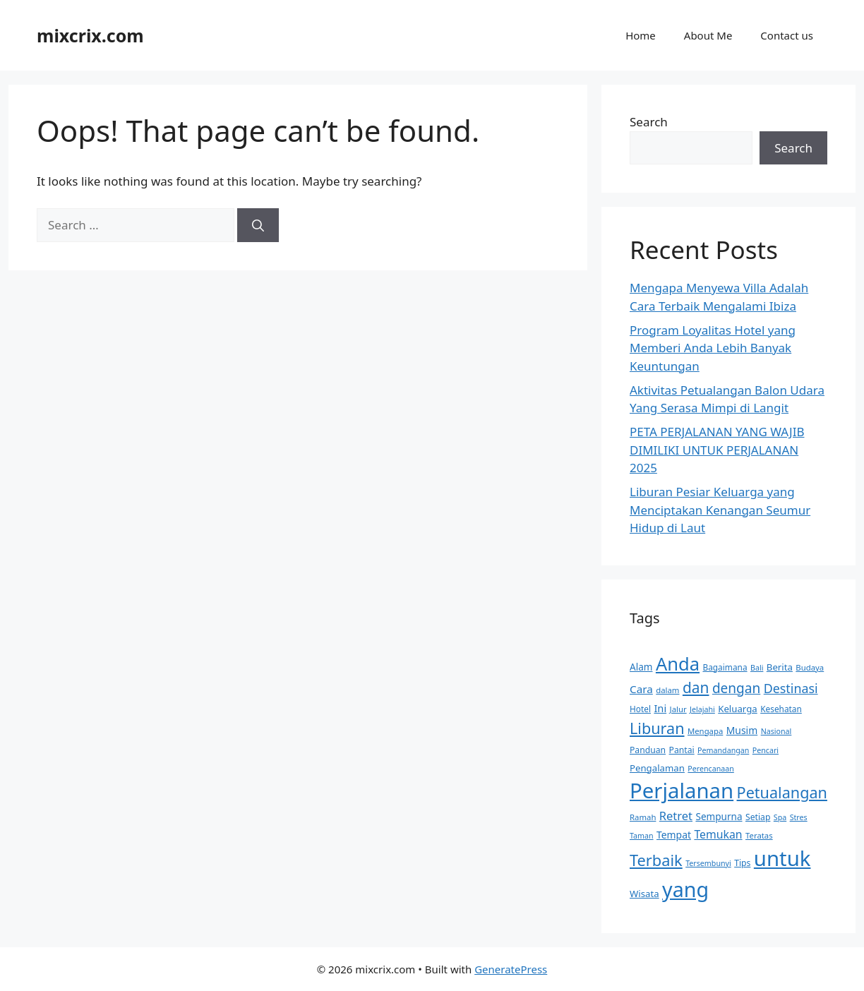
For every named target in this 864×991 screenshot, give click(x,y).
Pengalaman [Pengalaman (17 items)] (657, 768)
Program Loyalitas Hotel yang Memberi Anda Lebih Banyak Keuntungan (713, 348)
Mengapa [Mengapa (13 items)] (705, 731)
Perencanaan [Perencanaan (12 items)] (710, 769)
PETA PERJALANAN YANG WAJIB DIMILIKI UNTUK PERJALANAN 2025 (717, 450)
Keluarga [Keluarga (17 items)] (737, 708)
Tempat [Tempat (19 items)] (673, 834)
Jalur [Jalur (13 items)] (678, 709)
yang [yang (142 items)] (685, 889)
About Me (708, 35)
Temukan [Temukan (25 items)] (718, 834)
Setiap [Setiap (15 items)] (757, 817)
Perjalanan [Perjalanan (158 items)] (681, 790)
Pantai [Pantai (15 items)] (682, 750)
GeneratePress (510, 969)
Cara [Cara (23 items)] (641, 689)
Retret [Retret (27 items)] (675, 815)
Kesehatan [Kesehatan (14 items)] (781, 708)
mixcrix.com (90, 35)
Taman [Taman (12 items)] (642, 836)
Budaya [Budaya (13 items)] (810, 667)
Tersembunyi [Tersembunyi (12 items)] (708, 863)
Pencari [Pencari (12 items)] (765, 750)
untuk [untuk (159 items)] (782, 858)
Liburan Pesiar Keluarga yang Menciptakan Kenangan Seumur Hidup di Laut (720, 510)
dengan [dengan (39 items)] (736, 688)
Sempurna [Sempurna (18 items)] (718, 816)
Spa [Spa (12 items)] (780, 817)
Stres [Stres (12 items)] (799, 817)
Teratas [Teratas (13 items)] (759, 835)
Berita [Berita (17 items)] (780, 667)
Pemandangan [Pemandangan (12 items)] (723, 750)
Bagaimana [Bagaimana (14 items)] (724, 667)
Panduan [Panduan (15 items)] (648, 750)
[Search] (258, 225)
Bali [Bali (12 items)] (756, 668)
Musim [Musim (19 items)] (741, 730)
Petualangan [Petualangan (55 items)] (782, 792)
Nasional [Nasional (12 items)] (776, 731)
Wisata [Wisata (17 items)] (644, 893)
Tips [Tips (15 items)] (742, 863)
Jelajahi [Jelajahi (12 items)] (702, 709)
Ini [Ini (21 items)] (660, 708)
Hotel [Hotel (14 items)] (640, 708)
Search (649, 122)
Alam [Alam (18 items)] (641, 666)
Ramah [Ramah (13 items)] (643, 817)
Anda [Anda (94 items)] (678, 663)
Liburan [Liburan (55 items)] (657, 728)
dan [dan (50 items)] (696, 687)
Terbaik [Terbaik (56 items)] (656, 860)
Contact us (786, 35)
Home (640, 35)
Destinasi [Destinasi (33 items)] (791, 688)
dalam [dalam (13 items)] (667, 690)
